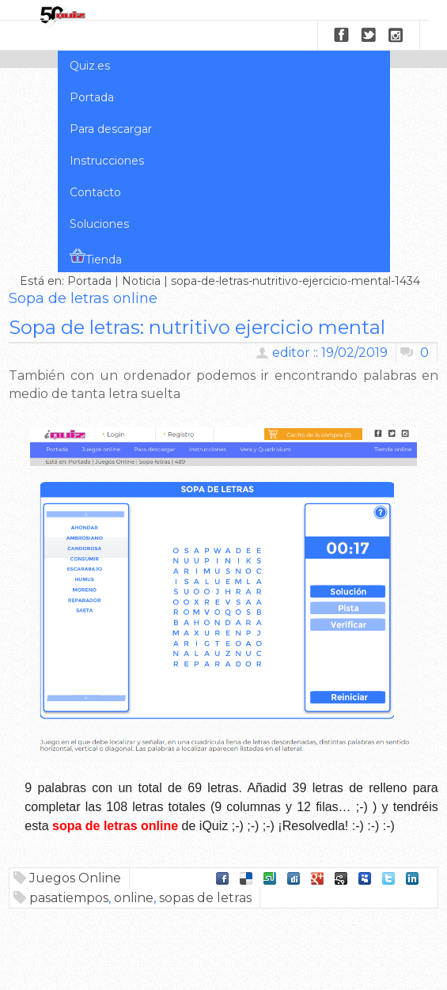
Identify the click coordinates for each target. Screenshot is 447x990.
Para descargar (111, 129)
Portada (92, 97)
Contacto (95, 192)
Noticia (141, 281)
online (133, 897)
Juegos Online (75, 878)
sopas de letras (205, 897)
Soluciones (99, 224)
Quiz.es (90, 66)
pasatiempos (68, 897)
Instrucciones (107, 161)
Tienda (96, 257)
